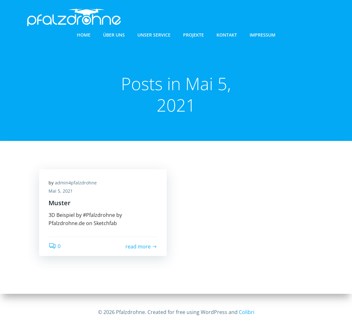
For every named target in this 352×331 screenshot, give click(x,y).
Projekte (193, 35)
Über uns (114, 35)
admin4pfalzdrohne (76, 183)
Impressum (262, 35)
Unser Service (153, 35)
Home (83, 35)
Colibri (246, 312)
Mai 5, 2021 (61, 191)
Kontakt (226, 35)
